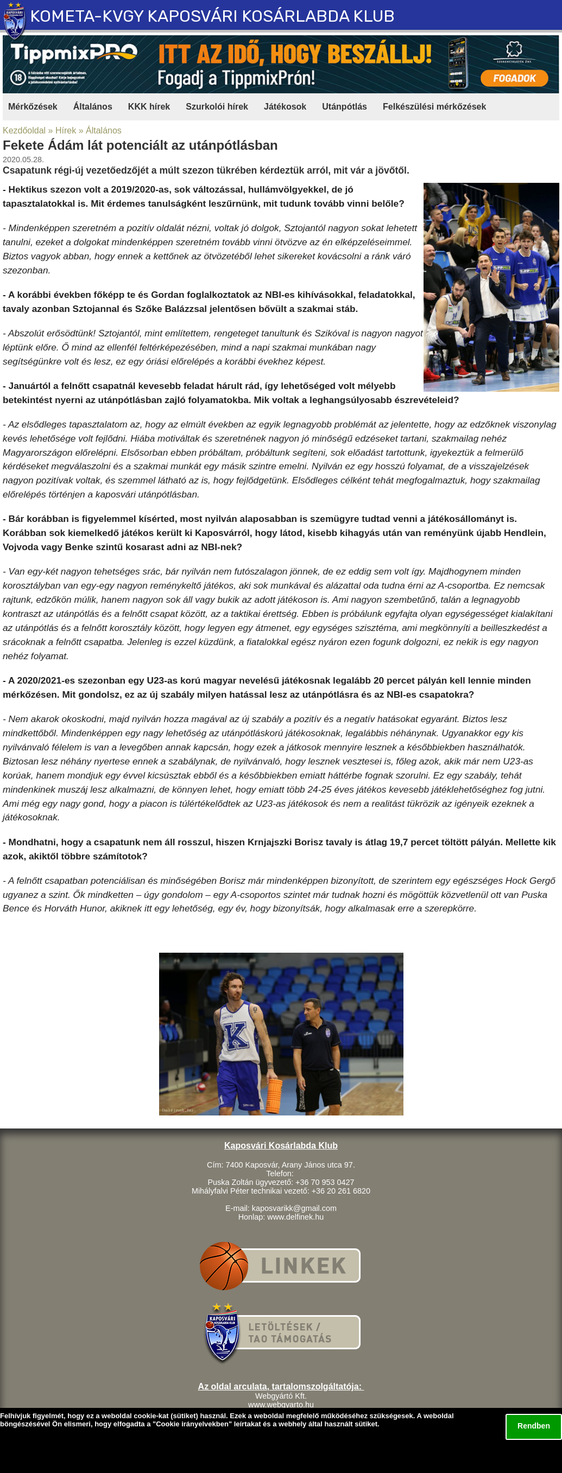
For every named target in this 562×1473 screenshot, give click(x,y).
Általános (92, 106)
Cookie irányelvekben (192, 1424)
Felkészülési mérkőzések (434, 106)
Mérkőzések (33, 106)
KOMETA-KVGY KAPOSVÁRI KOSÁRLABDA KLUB (212, 16)
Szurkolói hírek (217, 106)
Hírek (65, 130)
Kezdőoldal (24, 130)
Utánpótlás (344, 106)
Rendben (533, 1425)
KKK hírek (149, 106)
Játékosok (285, 106)
